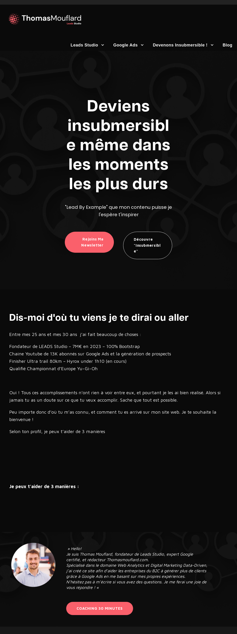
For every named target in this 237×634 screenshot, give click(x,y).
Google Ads (125, 45)
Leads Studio (84, 45)
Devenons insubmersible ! (180, 45)
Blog (227, 45)
